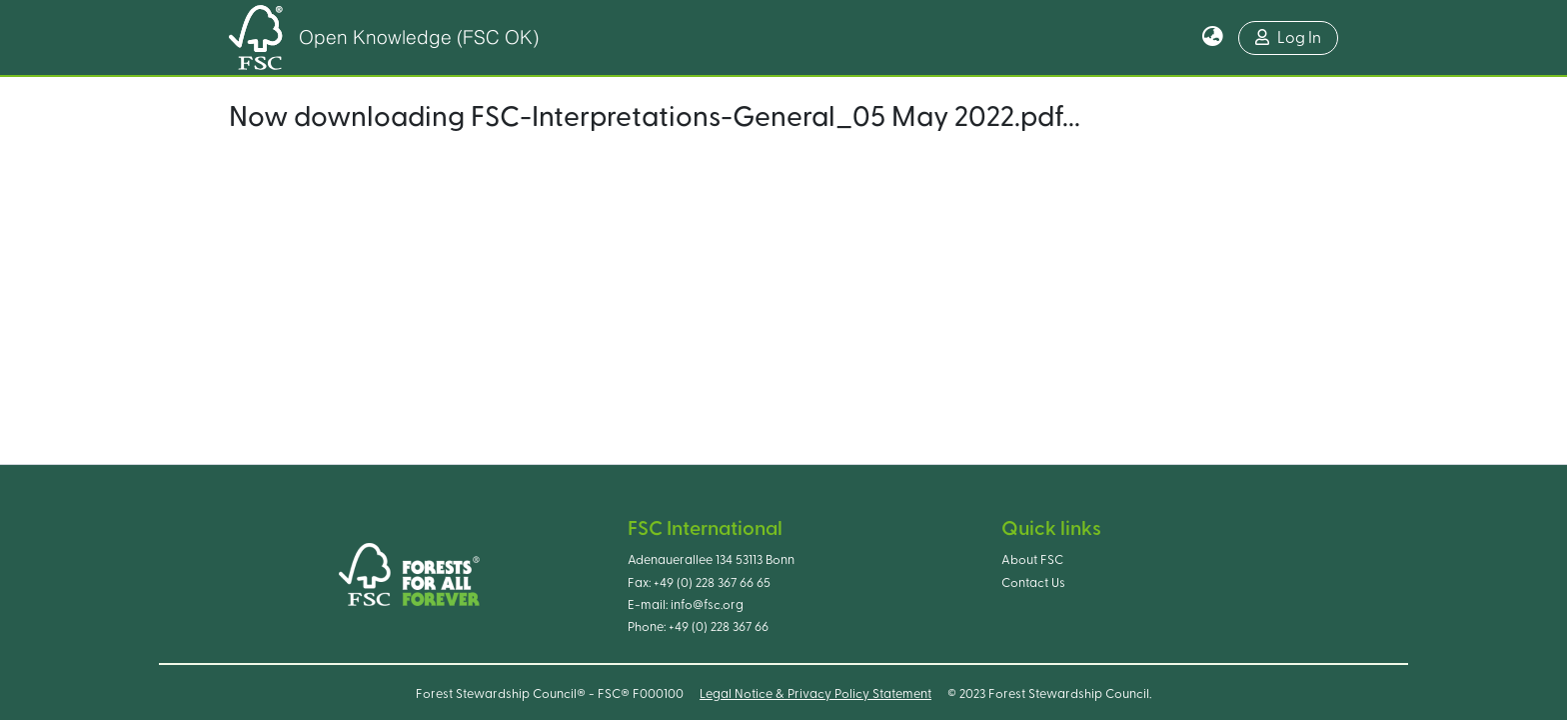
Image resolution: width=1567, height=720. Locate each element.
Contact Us (1033, 583)
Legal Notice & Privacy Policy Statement (815, 694)
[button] (1212, 38)
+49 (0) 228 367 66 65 (712, 583)
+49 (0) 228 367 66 (719, 627)
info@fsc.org (707, 605)
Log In (1288, 37)
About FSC (1032, 560)
